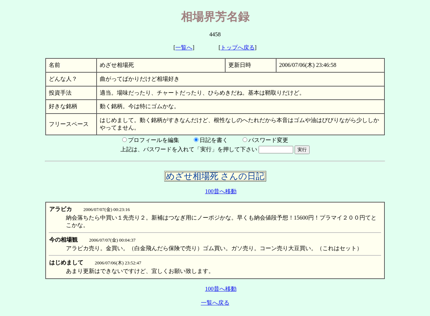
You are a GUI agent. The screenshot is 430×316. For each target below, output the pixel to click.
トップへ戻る (238, 47)
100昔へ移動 (221, 191)
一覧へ (183, 47)
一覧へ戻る (215, 303)
